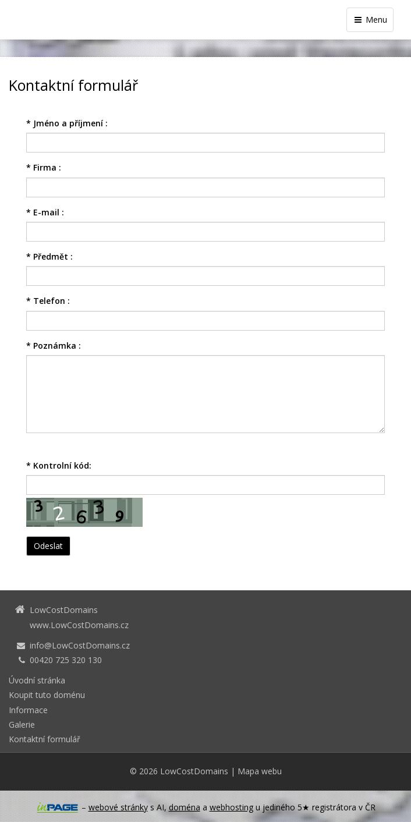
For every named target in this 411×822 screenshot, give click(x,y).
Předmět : (49, 256)
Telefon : (48, 300)
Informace (28, 709)
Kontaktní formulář (44, 739)
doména (184, 807)
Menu (370, 19)
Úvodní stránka (37, 680)
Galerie (22, 724)
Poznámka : (53, 345)
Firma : (43, 167)
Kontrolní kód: (58, 465)
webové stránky (118, 807)
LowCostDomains (194, 771)
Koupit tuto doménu (47, 694)
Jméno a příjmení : (67, 123)
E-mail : (45, 212)
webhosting (231, 807)
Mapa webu (260, 771)
